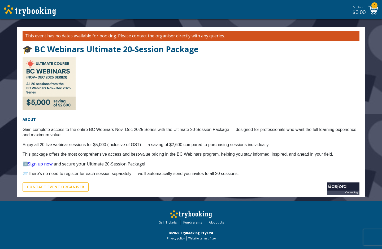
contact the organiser (153, 35)
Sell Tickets (168, 222)
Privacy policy (176, 238)
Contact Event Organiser (55, 187)
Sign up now (41, 164)
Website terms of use (202, 238)
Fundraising (192, 222)
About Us (216, 222)
